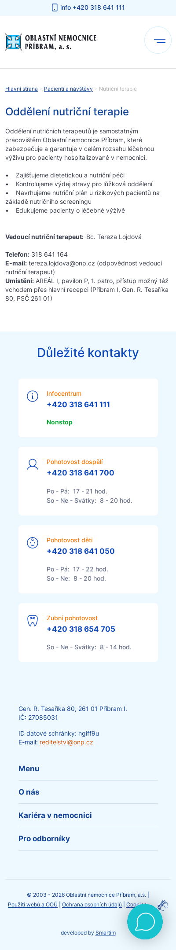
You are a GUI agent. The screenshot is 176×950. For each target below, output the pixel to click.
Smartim (105, 932)
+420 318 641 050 (81, 551)
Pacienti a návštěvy (68, 88)
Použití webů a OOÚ (33, 905)
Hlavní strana (21, 88)
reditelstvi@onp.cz (66, 742)
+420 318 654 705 (81, 629)
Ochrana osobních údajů (92, 905)
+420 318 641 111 (78, 404)
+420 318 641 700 (80, 472)
